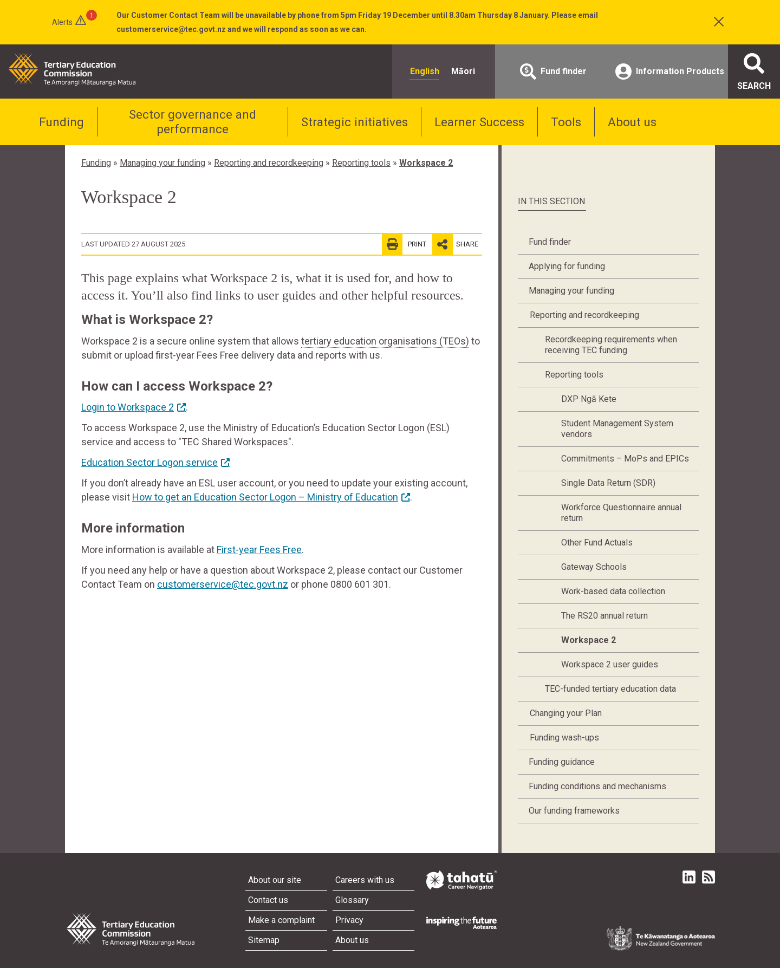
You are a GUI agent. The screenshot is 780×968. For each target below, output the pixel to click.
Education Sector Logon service (149, 462)
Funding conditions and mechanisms (597, 786)
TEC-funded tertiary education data (610, 689)
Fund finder (550, 242)
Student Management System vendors (617, 428)
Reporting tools (361, 163)
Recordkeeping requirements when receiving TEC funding (611, 344)
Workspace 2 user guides (609, 664)
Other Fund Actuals (597, 542)
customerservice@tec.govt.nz (222, 584)
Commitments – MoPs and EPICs (625, 458)
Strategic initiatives (354, 122)
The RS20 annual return (604, 615)
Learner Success (479, 122)
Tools (566, 122)
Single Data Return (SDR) (608, 483)
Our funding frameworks (574, 810)
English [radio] (424, 71)
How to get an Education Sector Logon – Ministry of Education (265, 497)
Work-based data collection (613, 591)
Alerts (62, 22)
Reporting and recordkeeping (268, 163)
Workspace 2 (426, 163)
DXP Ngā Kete (588, 399)
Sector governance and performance (192, 121)
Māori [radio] (463, 71)
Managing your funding (162, 163)
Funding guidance (562, 762)
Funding (61, 122)
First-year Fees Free (259, 549)
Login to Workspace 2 (127, 407)
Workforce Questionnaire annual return (621, 512)
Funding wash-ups (564, 737)
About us (632, 122)
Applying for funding (567, 266)
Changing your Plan (566, 713)
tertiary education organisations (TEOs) (385, 341)
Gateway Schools (594, 567)
